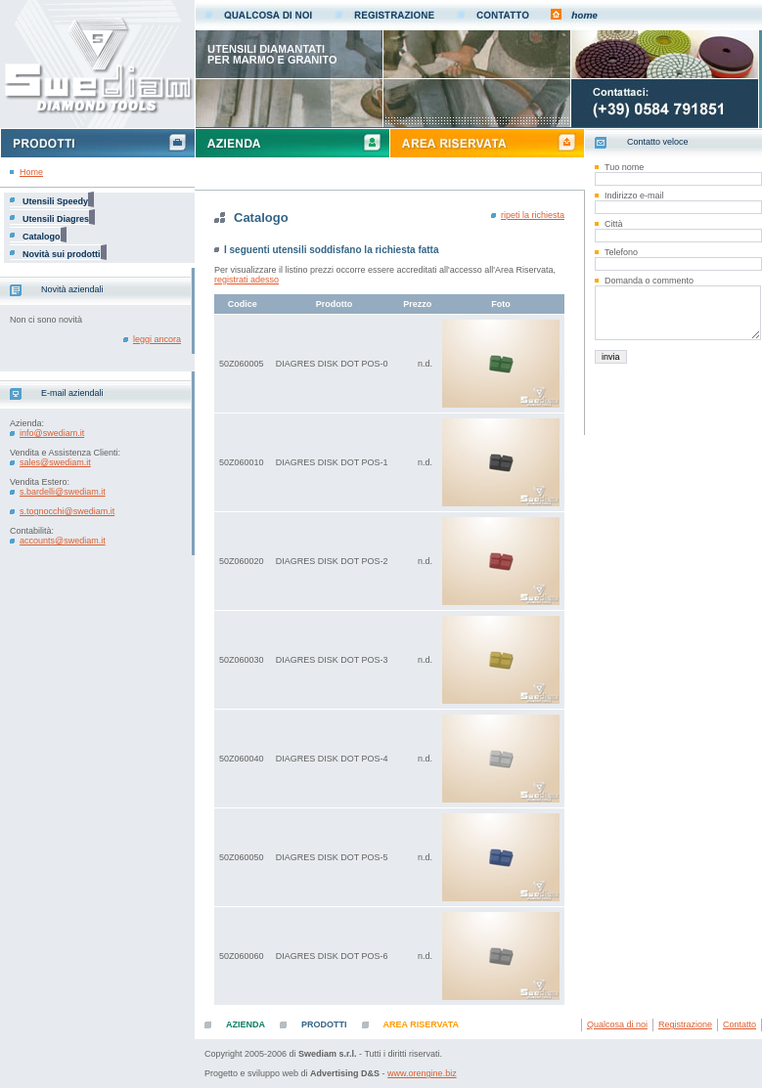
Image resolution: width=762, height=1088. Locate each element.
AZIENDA (245, 1024)
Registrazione (685, 1024)
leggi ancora (157, 339)
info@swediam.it (52, 433)
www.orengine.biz (422, 1073)
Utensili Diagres (55, 219)
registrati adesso (246, 279)
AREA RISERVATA (421, 1024)
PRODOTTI (324, 1024)
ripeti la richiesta (532, 215)
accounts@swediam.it (63, 540)
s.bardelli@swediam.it (63, 492)
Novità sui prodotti (61, 254)
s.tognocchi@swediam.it (67, 511)
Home (31, 172)
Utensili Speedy (55, 201)
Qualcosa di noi (617, 1024)
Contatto (739, 1024)
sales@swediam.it (55, 462)
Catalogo (41, 236)
